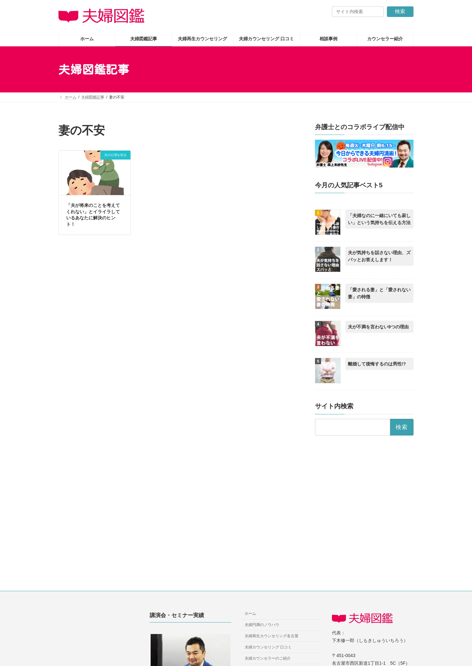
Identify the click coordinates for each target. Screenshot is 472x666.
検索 (400, 11)
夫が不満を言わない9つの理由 (378, 327)
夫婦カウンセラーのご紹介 (268, 658)
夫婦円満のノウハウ (262, 625)
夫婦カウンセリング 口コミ (268, 647)
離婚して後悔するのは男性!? (377, 364)
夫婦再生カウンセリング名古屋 (271, 636)
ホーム (250, 614)
